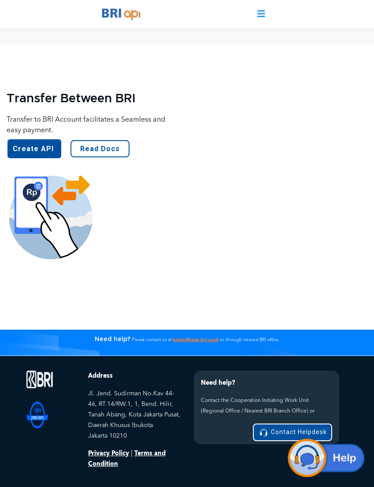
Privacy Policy (108, 453)
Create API (34, 149)
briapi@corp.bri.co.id (195, 340)
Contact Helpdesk (292, 432)
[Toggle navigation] (261, 14)
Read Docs (100, 149)
